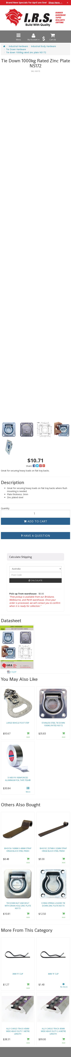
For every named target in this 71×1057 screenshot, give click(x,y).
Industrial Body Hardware (43, 46)
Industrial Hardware (18, 46)
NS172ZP (11, 671)
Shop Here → (55, 3)
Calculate (35, 580)
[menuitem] (34, 466)
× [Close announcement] (67, 2)
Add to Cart (35, 521)
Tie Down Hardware (16, 49)
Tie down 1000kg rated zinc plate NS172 (26, 52)
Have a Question (35, 535)
